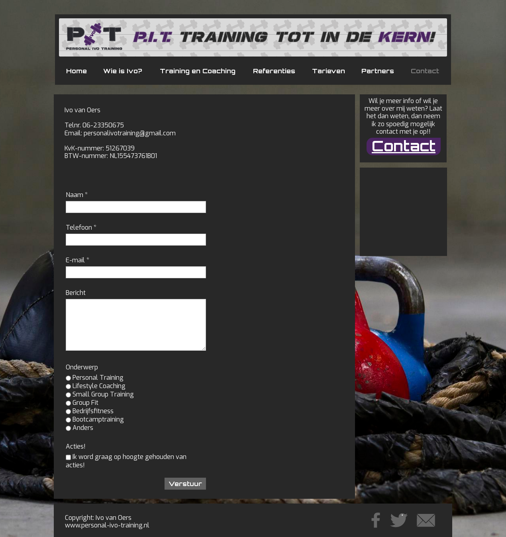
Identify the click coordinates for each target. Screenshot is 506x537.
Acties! (76, 446)
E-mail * (77, 260)
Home (76, 71)
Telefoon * (81, 227)
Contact (425, 71)
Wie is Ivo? (122, 71)
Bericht (76, 293)
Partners (377, 71)
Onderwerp (82, 367)
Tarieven (328, 71)
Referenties (274, 71)
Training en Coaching (197, 71)
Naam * (77, 195)
